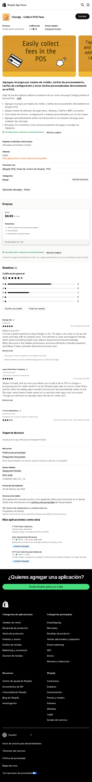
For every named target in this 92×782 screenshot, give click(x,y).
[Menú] (88, 4)
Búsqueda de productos (15, 628)
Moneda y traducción (58, 661)
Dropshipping (54, 622)
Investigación (9, 703)
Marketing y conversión (14, 650)
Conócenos (53, 681)
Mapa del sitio (10, 765)
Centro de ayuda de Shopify (17, 681)
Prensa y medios (56, 697)
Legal (50, 714)
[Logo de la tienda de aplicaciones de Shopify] (14, 5)
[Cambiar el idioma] (20, 734)
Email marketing (55, 644)
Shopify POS (8, 169)
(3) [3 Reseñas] (35, 29)
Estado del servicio (57, 720)
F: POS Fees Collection (22, 526)
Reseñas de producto (58, 633)
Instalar (82, 16)
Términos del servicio (13, 751)
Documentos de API (12, 686)
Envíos (50, 655)
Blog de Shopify (10, 697)
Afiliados (51, 709)
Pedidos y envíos (11, 639)
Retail (5, 179)
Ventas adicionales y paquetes (63, 639)
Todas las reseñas (37, 308)
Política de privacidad (13, 452)
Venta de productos (12, 633)
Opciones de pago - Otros (16, 189)
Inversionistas (54, 692)
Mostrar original (54, 132)
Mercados (52, 628)
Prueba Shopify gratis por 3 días (46, 586)
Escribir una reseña (13, 308)
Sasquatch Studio (53, 29)
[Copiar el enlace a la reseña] (14, 320)
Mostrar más (7, 351)
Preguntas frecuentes (13, 457)
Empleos (51, 686)
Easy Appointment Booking (24, 537)
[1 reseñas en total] (78, 292)
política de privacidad (43, 502)
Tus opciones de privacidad (17, 773)
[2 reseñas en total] (78, 284)
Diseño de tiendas (12, 644)
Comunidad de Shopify (14, 692)
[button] (46, 529)
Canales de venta (11, 622)
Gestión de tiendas (12, 655)
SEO (49, 650)
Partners (51, 703)
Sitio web (7, 475)
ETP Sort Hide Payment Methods (27, 552)
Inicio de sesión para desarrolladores (21, 743)
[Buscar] (82, 4)
